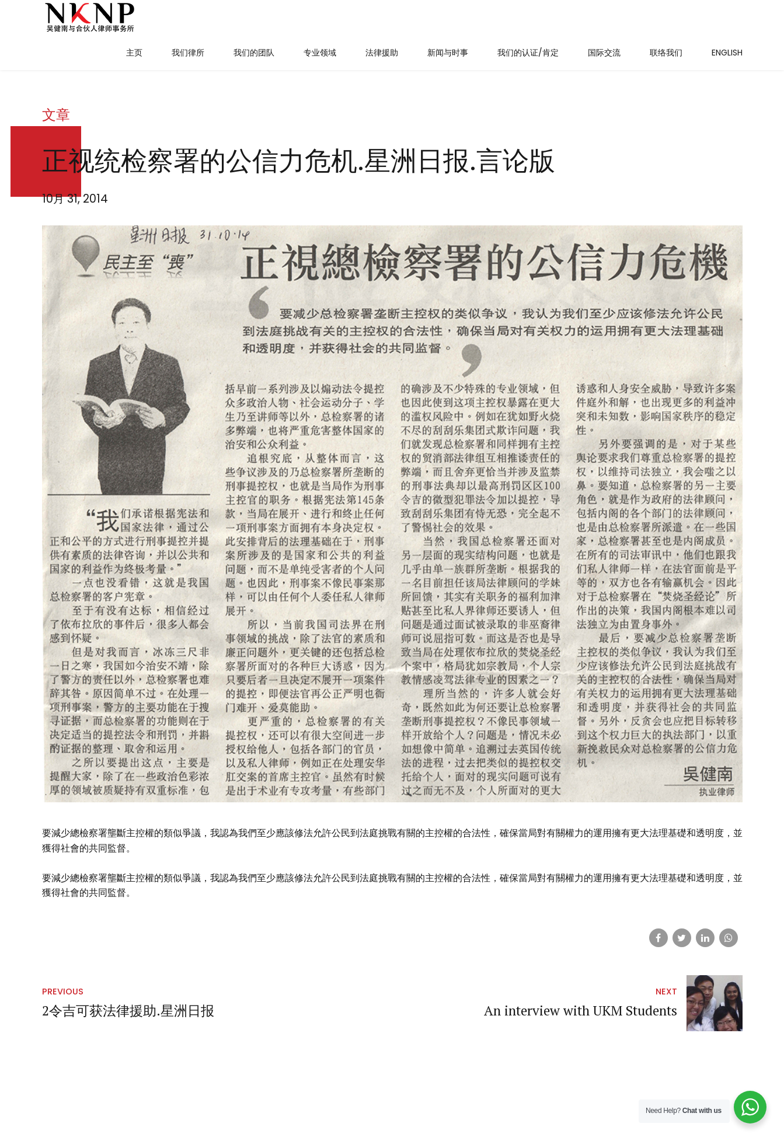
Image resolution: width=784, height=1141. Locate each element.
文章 (56, 149)
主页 (134, 52)
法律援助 (381, 52)
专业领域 (320, 52)
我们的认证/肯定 (528, 52)
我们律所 (188, 52)
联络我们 (666, 52)
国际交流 (604, 52)
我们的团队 (254, 52)
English (727, 52)
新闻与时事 (447, 52)
